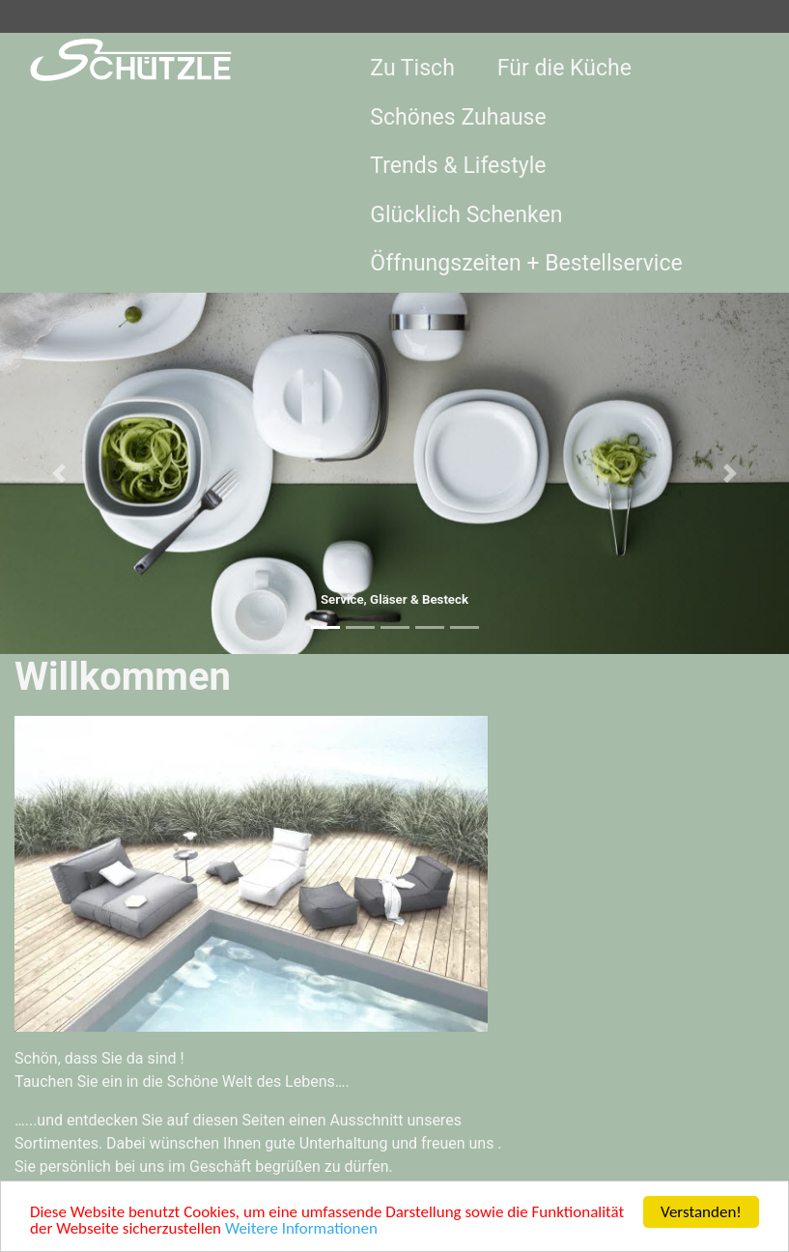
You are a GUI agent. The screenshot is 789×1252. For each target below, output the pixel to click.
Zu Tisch (412, 68)
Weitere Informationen (301, 1230)
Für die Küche (564, 68)
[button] (59, 474)
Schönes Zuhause (458, 117)
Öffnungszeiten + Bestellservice (526, 263)
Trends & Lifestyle (458, 166)
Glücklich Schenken (466, 215)
